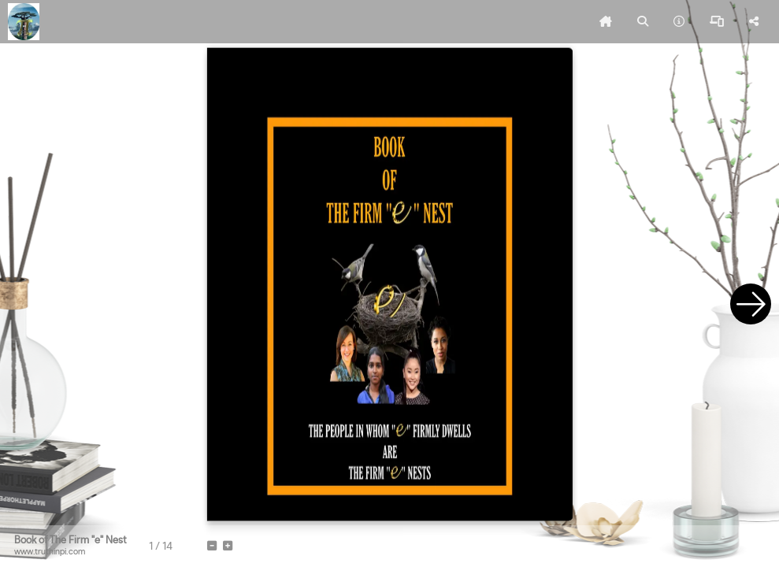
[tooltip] (606, 22)
